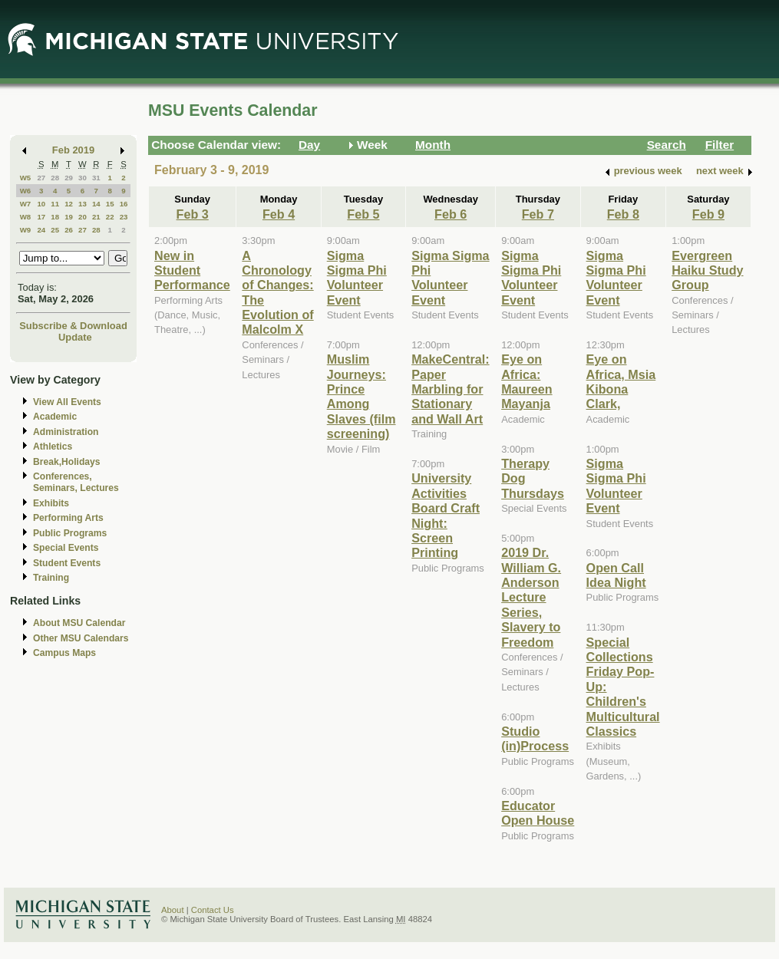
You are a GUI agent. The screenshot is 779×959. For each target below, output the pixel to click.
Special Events (65, 547)
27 (41, 177)
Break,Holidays (67, 461)
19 (68, 217)
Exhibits (51, 503)
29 (68, 177)
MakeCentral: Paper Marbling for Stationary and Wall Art (450, 389)
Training (51, 577)
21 (96, 217)
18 (55, 217)
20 (82, 217)
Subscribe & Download (73, 325)
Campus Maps (64, 653)
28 (55, 177)
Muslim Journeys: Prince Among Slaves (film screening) (361, 396)
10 (41, 203)
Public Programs (70, 533)
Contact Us (212, 910)
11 (55, 203)
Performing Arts (68, 517)
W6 (25, 190)
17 (41, 217)
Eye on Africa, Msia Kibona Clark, (621, 381)
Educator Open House (537, 813)
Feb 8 (623, 214)
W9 (25, 230)
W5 (25, 177)
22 (110, 217)
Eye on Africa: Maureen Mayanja (526, 381)
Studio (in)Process (535, 738)
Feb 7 (538, 214)
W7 (25, 203)
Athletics (52, 446)
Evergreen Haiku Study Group (707, 270)
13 (82, 203)
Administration (65, 432)
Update (75, 337)
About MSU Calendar (79, 623)
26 (68, 230)
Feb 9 (708, 214)
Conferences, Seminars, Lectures (76, 482)
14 (96, 203)
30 (82, 177)
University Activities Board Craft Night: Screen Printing (445, 515)
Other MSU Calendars (81, 638)
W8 (25, 217)
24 (41, 230)
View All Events (67, 402)
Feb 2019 (73, 150)
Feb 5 (363, 214)
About (172, 910)
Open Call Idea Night (616, 575)
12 (68, 203)
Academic (55, 416)
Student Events (67, 563)
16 (124, 203)
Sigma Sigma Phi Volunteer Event (357, 278)
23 (124, 217)
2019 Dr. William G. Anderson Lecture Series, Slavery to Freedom (531, 596)
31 (96, 177)
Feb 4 (278, 214)
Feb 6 (450, 214)
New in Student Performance (192, 270)
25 (55, 230)
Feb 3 (193, 214)
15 (110, 203)
